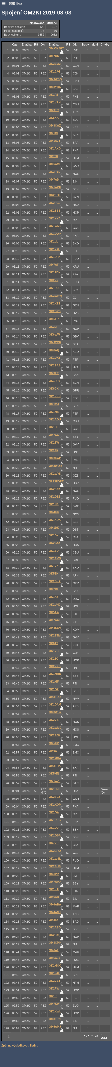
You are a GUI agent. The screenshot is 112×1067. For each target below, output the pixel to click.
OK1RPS (54, 380)
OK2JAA (54, 543)
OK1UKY (55, 357)
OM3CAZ (55, 125)
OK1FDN (54, 272)
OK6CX (54, 388)
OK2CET (54, 980)
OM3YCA (55, 87)
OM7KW (54, 1003)
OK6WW (54, 334)
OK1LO (54, 827)
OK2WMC (55, 727)
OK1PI (53, 996)
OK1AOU (55, 419)
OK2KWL (55, 1011)
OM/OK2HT (56, 48)
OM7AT (54, 264)
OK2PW (54, 988)
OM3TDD (55, 696)
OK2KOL (55, 195)
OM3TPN (55, 1019)
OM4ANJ (55, 912)
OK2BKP (55, 581)
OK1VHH (55, 396)
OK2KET (54, 303)
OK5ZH (53, 573)
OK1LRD (54, 789)
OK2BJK (54, 735)
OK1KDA (55, 519)
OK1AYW (55, 558)
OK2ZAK (54, 489)
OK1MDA (55, 758)
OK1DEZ (54, 496)
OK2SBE (54, 210)
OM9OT (54, 750)
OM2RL (54, 589)
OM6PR (54, 874)
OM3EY (54, 373)
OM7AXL (55, 619)
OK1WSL (55, 858)
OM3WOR (55, 465)
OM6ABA (55, 904)
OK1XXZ (54, 218)
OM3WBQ (55, 79)
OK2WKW (55, 295)
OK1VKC (55, 565)
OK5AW (54, 612)
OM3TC (54, 110)
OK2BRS (55, 311)
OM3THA (55, 765)
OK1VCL (54, 651)
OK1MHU (55, 673)
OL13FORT (56, 481)
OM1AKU (55, 187)
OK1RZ (53, 94)
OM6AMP (55, 164)
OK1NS (54, 504)
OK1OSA (55, 835)
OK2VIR (54, 719)
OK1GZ (54, 689)
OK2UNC (55, 604)
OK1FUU (54, 287)
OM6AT (54, 950)
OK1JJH (54, 71)
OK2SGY (55, 796)
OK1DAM (55, 704)
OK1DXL (54, 535)
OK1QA (54, 812)
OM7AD (54, 179)
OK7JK (53, 156)
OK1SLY (54, 550)
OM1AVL (54, 781)
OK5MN (54, 773)
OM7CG (54, 434)
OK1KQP (55, 804)
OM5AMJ (55, 1026)
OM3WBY (55, 712)
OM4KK (54, 512)
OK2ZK (53, 450)
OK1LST (54, 427)
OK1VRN (55, 102)
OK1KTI (54, 889)
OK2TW (54, 442)
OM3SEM (55, 627)
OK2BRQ (55, 850)
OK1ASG (55, 927)
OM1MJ (54, 404)
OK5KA (54, 117)
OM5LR (54, 319)
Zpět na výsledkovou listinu (19, 1045)
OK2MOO (55, 965)
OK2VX (53, 280)
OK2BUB (55, 866)
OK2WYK (55, 473)
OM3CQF (55, 342)
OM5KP (54, 743)
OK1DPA (54, 256)
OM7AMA (55, 881)
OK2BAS (55, 365)
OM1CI (53, 133)
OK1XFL (54, 249)
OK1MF (54, 681)
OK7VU (54, 843)
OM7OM (54, 56)
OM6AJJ (54, 958)
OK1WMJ (55, 226)
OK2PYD (54, 171)
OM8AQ (54, 350)
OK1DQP (55, 233)
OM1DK (54, 527)
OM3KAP (55, 458)
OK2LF (53, 326)
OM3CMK (55, 942)
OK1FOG (55, 819)
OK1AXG (55, 148)
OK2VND (55, 666)
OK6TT (53, 643)
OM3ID (53, 919)
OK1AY (53, 596)
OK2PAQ (54, 935)
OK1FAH (54, 973)
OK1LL (53, 241)
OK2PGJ (54, 202)
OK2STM (55, 635)
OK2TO (54, 658)
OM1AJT (54, 140)
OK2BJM (55, 63)
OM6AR (54, 896)
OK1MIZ (54, 411)
